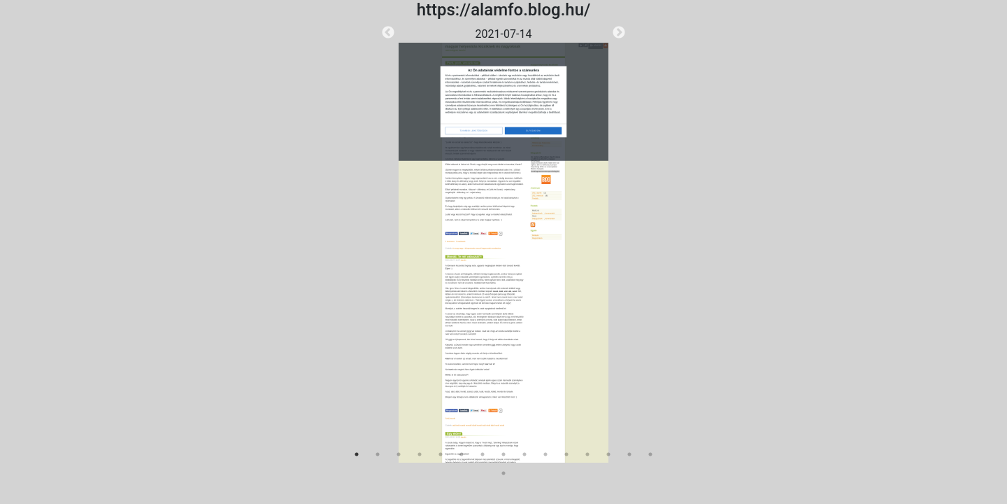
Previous (388, 33)
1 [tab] (357, 454)
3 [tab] (399, 454)
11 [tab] (566, 454)
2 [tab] (378, 454)
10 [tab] (545, 454)
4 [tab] (420, 454)
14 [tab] (629, 454)
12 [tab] (587, 454)
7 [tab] (483, 454)
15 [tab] (650, 454)
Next (619, 33)
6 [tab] (462, 454)
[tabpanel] (503, 244)
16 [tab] (503, 473)
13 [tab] (608, 454)
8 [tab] (503, 454)
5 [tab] (441, 454)
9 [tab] (524, 454)
